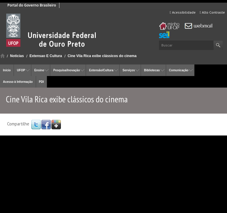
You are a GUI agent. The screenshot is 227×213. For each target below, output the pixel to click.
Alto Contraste (212, 12)
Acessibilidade (182, 12)
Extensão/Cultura (101, 70)
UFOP (21, 70)
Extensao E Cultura (46, 56)
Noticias (17, 56)
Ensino (39, 70)
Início (2, 55)
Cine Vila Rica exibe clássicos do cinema (102, 56)
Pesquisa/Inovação (66, 70)
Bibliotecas (152, 70)
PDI (41, 81)
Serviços (129, 70)
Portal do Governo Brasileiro (31, 5)
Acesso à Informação (18, 81)
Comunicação (179, 70)
